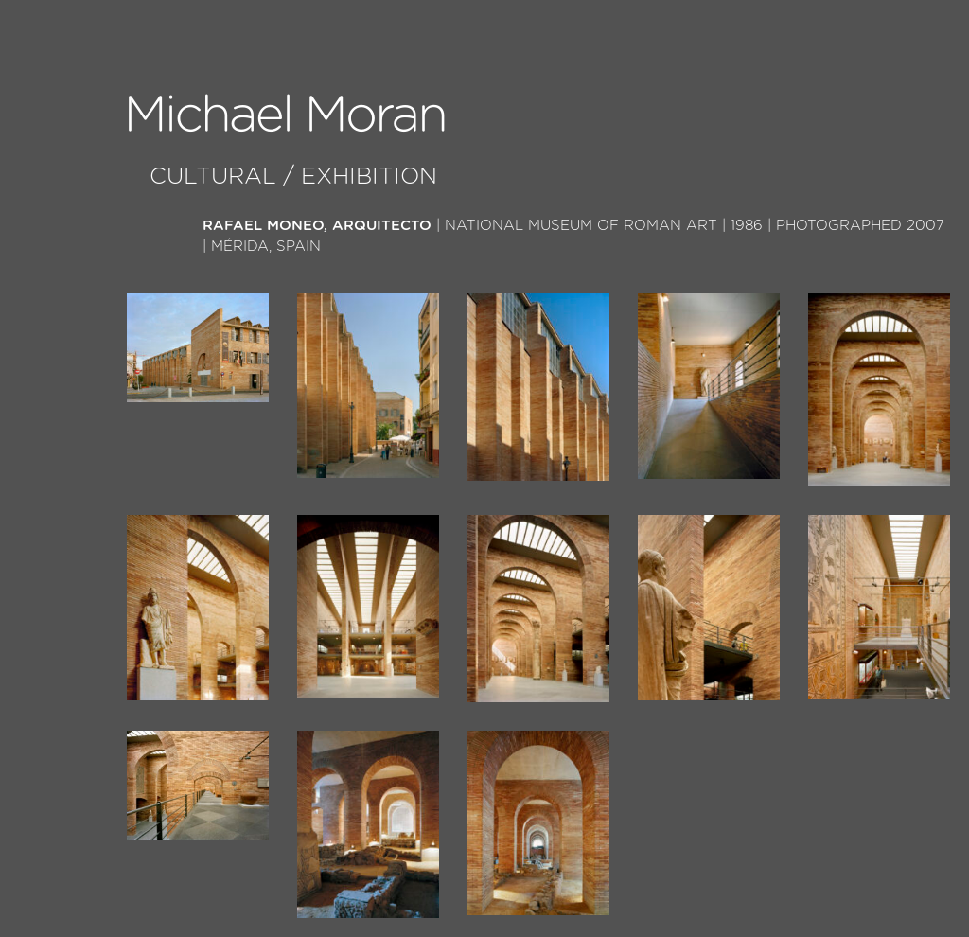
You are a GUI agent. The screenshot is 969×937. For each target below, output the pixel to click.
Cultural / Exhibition (293, 177)
